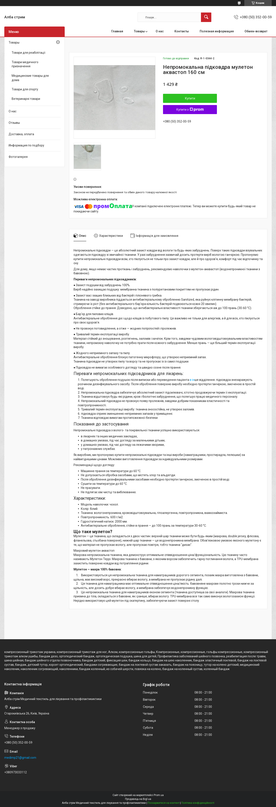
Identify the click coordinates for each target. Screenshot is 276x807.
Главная (117, 31)
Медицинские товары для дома (30, 78)
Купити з (190, 109)
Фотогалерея (18, 157)
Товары (139, 31)
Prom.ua (159, 795)
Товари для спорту (25, 89)
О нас (160, 31)
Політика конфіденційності (197, 802)
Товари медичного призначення (25, 64)
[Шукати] (206, 17)
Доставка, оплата (21, 134)
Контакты (181, 31)
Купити (190, 98)
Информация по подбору (26, 145)
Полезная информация (217, 31)
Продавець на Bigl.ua (138, 799)
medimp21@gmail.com (20, 757)
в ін (192, 380)
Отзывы (14, 122)
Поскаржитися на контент (163, 802)
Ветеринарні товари (26, 98)
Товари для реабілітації (28, 52)
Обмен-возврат (256, 31)
